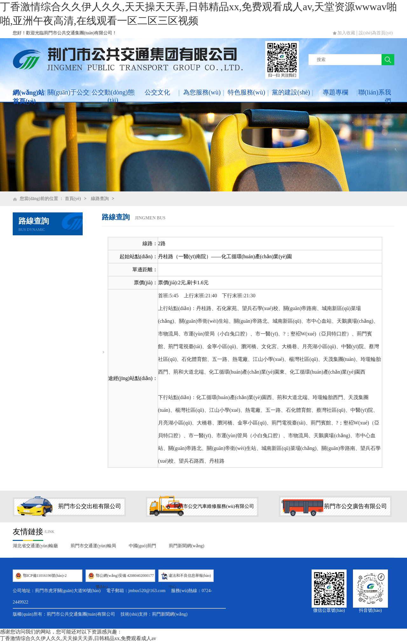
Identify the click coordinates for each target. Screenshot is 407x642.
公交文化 (157, 92)
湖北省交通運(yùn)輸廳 (35, 545)
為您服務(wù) (202, 92)
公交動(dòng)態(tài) (113, 96)
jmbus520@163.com (147, 590)
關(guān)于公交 (68, 92)
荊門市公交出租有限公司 (89, 506)
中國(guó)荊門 (142, 545)
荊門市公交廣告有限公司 (355, 506)
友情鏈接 (28, 532)
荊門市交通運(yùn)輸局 (93, 545)
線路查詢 (100, 198)
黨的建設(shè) (291, 92)
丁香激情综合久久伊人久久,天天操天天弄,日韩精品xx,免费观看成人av (78, 638)
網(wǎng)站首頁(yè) (29, 97)
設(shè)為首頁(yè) (376, 33)
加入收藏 (346, 33)
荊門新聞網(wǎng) (186, 545)
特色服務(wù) (246, 92)
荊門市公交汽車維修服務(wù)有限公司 (214, 506)
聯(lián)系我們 (374, 96)
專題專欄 (335, 92)
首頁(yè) (73, 198)
